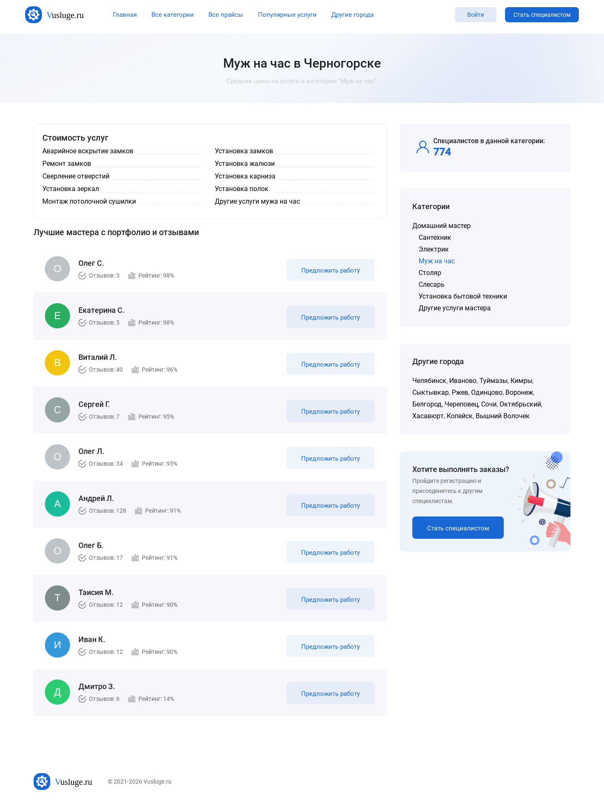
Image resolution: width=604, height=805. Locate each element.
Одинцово (486, 392)
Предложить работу (330, 270)
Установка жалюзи (245, 164)
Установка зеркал (70, 189)
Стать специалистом (541, 14)
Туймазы (493, 381)
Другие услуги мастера (455, 308)
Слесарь (432, 284)
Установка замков (244, 151)
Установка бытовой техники (463, 296)
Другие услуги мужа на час (257, 201)
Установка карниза (245, 176)
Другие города (352, 14)
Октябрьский (520, 404)
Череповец (461, 404)
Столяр (430, 273)
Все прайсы (225, 14)
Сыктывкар (430, 392)
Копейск (460, 416)
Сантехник (435, 237)
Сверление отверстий (75, 176)
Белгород (427, 404)
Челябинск (429, 381)
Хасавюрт (428, 416)
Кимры (521, 381)
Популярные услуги (287, 14)
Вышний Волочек (503, 416)
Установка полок (241, 189)
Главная (125, 14)
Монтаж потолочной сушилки (89, 201)
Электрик (434, 249)
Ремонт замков (66, 164)
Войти (475, 14)
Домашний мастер (441, 226)
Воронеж (519, 392)
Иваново (462, 381)
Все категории (172, 14)
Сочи (489, 404)
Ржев (460, 392)
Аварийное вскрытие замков (87, 151)
